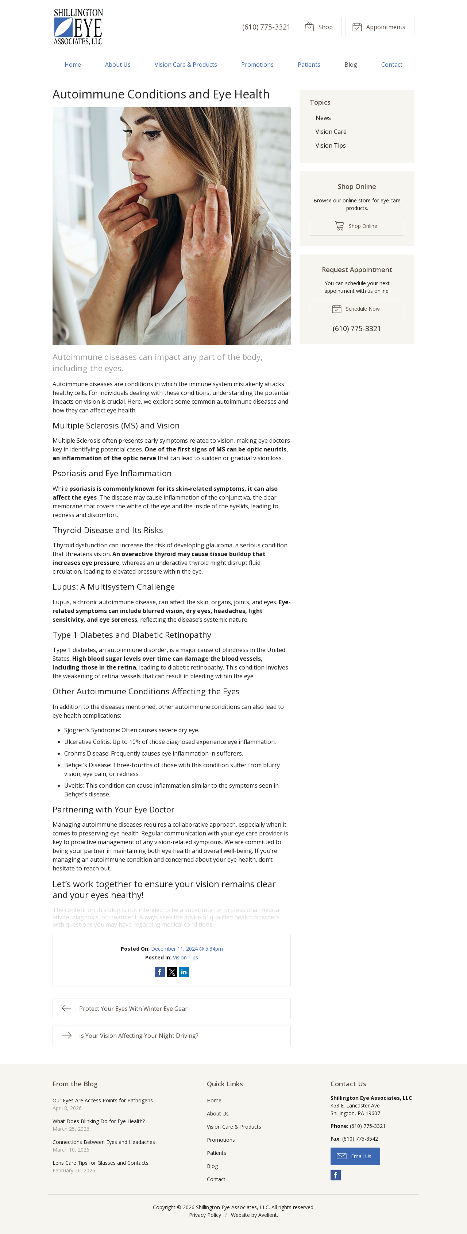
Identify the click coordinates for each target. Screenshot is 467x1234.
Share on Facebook (160, 972)
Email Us (354, 1155)
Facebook (336, 1175)
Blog (350, 65)
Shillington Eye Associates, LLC (232, 1207)
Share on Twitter (172, 972)
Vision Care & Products (186, 65)
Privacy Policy (205, 1214)
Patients (309, 65)
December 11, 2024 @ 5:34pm (187, 948)
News (323, 118)
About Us (118, 65)
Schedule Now (356, 308)
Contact (391, 65)
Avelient (267, 1214)
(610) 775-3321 (266, 27)
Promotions (257, 65)
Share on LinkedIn (184, 972)
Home (73, 65)
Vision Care (331, 132)
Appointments (378, 27)
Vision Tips (185, 957)
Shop (318, 27)
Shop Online (356, 225)
